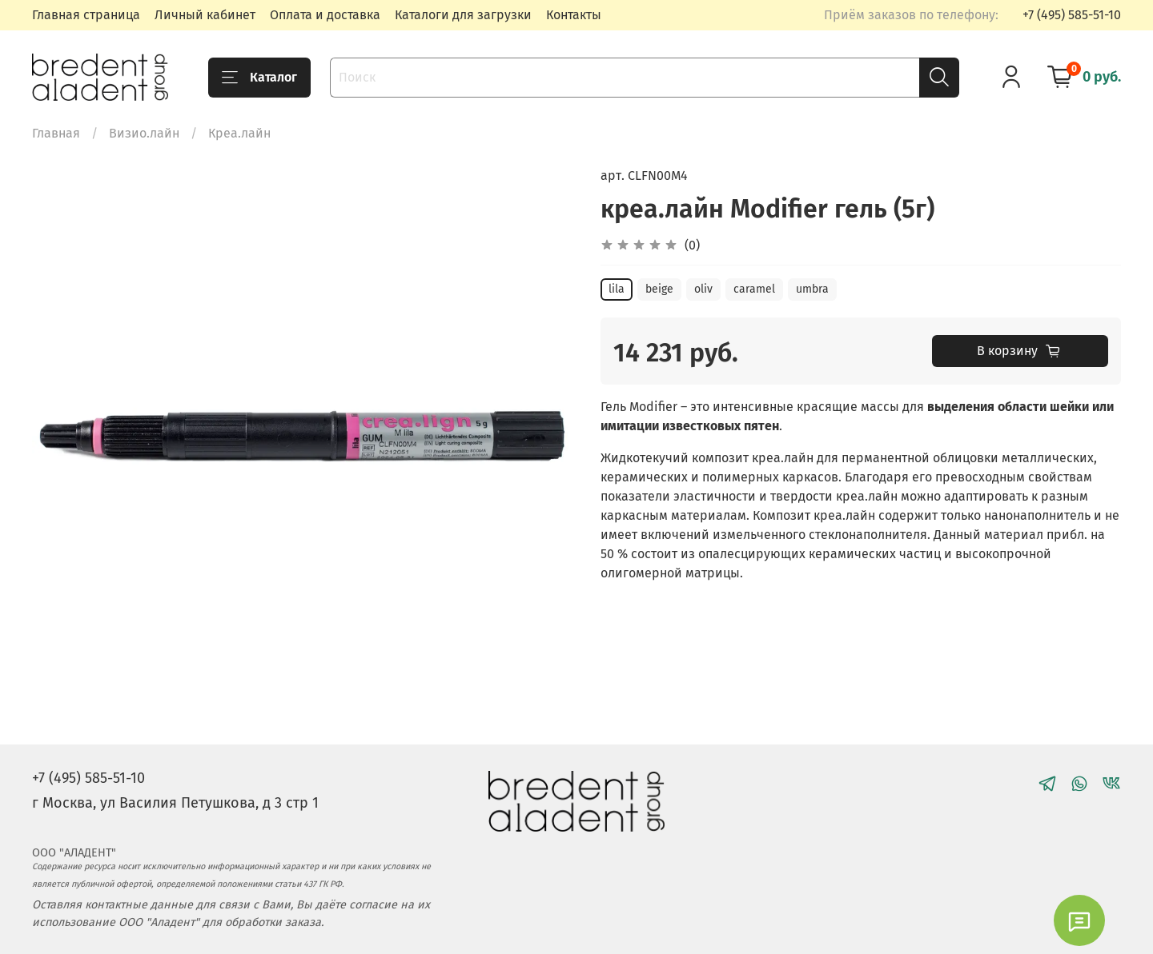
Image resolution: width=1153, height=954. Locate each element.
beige (659, 289)
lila (617, 289)
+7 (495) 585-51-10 (1071, 14)
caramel (754, 289)
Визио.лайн (144, 133)
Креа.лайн (239, 133)
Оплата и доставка (325, 14)
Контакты (573, 14)
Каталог (259, 78)
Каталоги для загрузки (463, 14)
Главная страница (86, 14)
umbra (812, 289)
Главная (56, 133)
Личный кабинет (205, 14)
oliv (703, 289)
